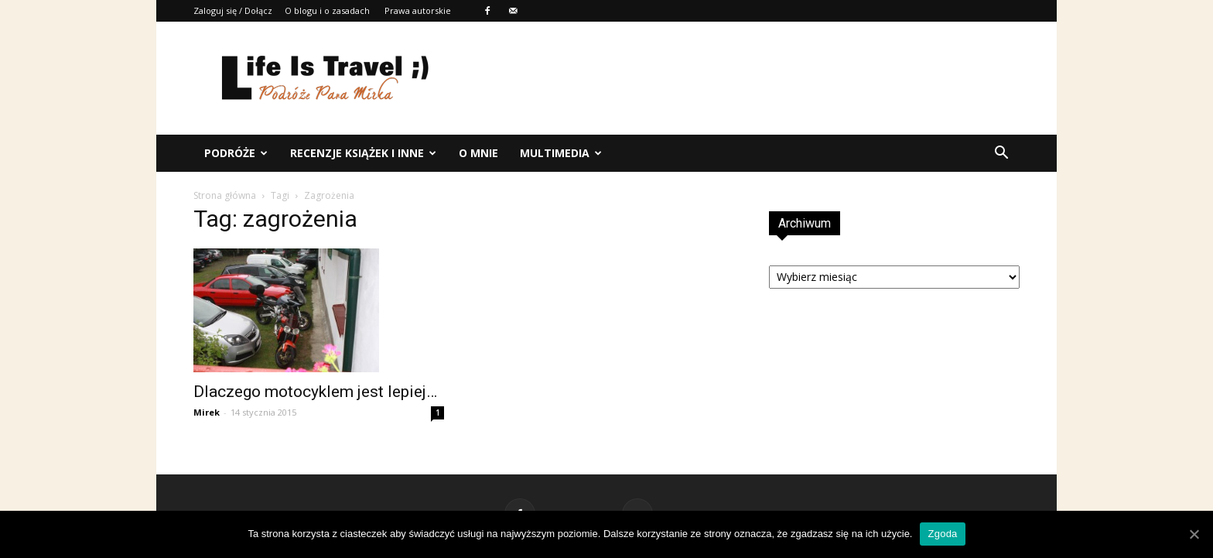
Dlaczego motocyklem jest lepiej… (315, 391)
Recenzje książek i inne (363, 152)
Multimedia (561, 152)
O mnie (478, 152)
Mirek (206, 412)
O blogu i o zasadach (327, 10)
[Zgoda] (1193, 534)
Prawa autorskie (417, 10)
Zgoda (942, 533)
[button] (1001, 153)
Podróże (236, 152)
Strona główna (224, 195)
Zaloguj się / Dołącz (232, 10)
